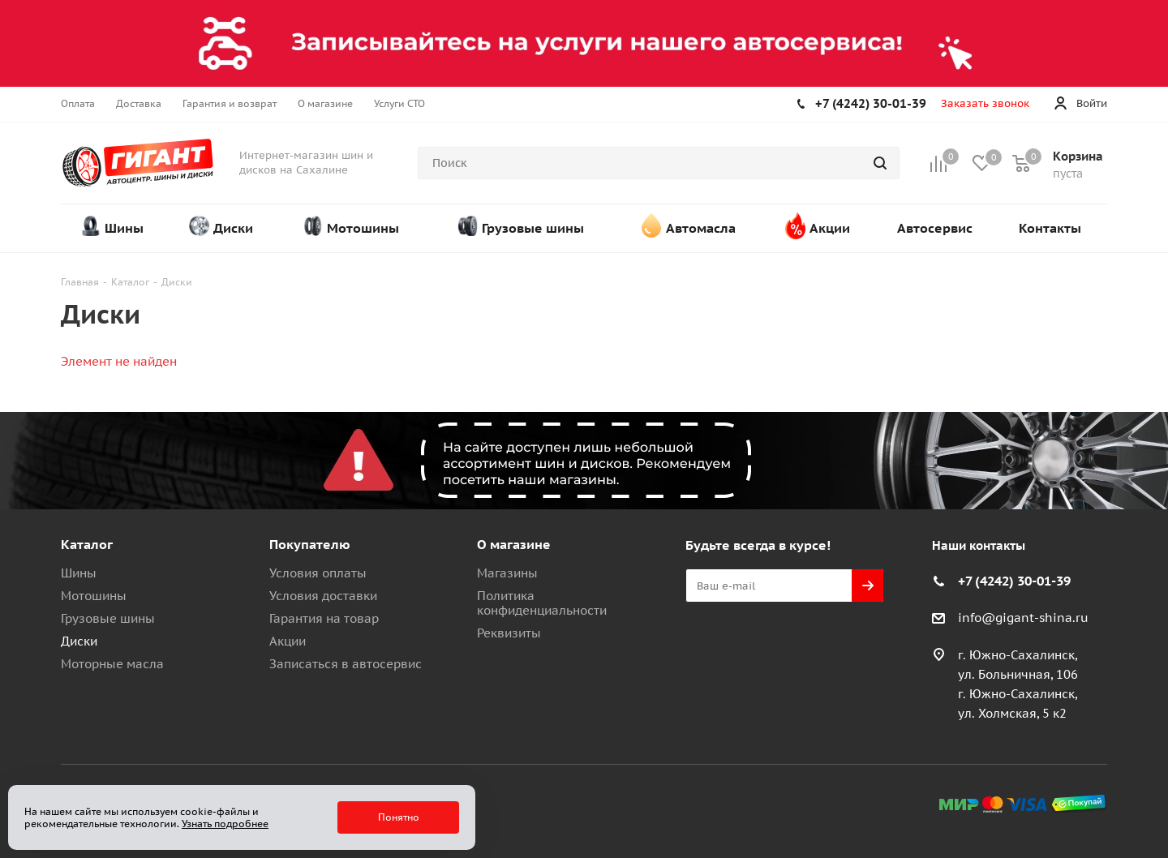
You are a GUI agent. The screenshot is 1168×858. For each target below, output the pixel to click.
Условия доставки (323, 595)
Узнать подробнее (225, 823)
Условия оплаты (318, 573)
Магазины (507, 573)
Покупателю (309, 544)
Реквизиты (509, 633)
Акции (287, 641)
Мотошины (94, 595)
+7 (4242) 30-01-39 (870, 103)
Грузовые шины (108, 618)
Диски (79, 641)
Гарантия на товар (324, 618)
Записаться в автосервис (345, 663)
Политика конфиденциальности (542, 603)
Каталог (87, 544)
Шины (79, 573)
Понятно (398, 817)
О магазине (514, 544)
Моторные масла (112, 663)
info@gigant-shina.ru (1023, 617)
